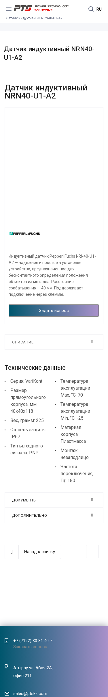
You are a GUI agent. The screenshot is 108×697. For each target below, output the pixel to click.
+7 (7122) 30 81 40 (31, 640)
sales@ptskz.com (30, 693)
